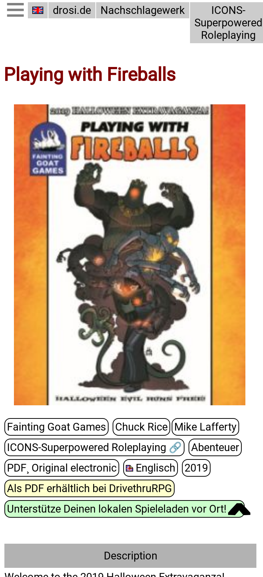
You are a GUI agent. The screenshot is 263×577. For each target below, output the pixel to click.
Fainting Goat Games (54, 427)
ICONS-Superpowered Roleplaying (225, 22)
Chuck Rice (137, 427)
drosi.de (72, 10)
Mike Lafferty (199, 427)
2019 (192, 467)
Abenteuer (214, 447)
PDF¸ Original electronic (60, 467)
